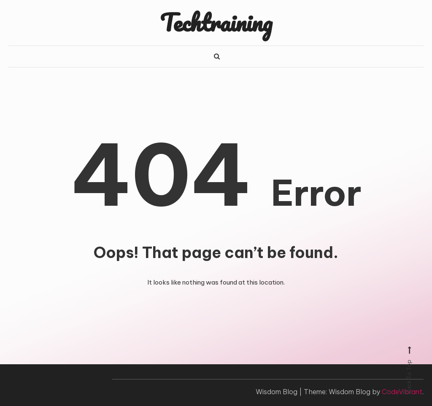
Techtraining (216, 22)
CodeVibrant (402, 391)
